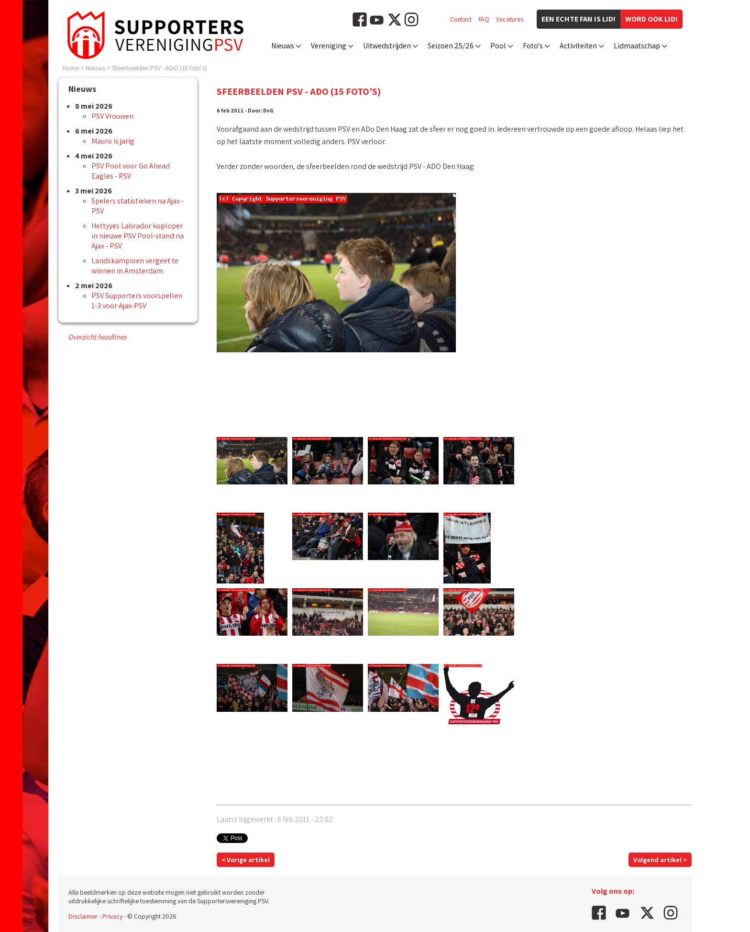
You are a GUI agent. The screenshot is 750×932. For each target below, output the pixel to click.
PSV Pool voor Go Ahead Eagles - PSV (130, 171)
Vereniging (328, 46)
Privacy (112, 916)
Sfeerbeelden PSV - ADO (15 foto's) (159, 68)
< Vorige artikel (245, 859)
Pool (498, 46)
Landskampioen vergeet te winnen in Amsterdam (134, 266)
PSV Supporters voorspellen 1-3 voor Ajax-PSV (136, 301)
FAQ (483, 19)
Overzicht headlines (97, 336)
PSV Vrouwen (112, 116)
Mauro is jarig (112, 141)
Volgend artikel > (660, 859)
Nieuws (282, 46)
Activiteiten (578, 46)
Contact (461, 19)
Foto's (533, 46)
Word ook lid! (651, 19)
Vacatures (509, 19)
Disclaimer (83, 916)
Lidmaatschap (637, 46)
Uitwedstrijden (387, 46)
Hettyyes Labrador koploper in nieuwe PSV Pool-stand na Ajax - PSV (137, 236)
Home (71, 68)
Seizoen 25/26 (451, 46)
